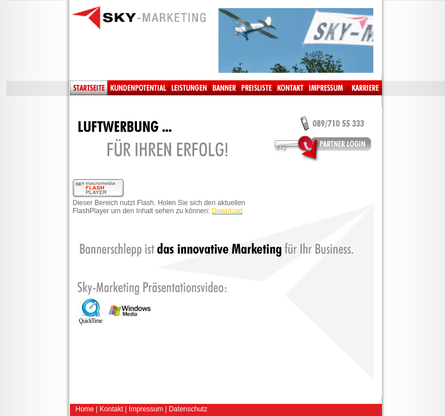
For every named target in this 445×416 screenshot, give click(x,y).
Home (85, 409)
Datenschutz (188, 409)
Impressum (146, 409)
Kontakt (111, 409)
